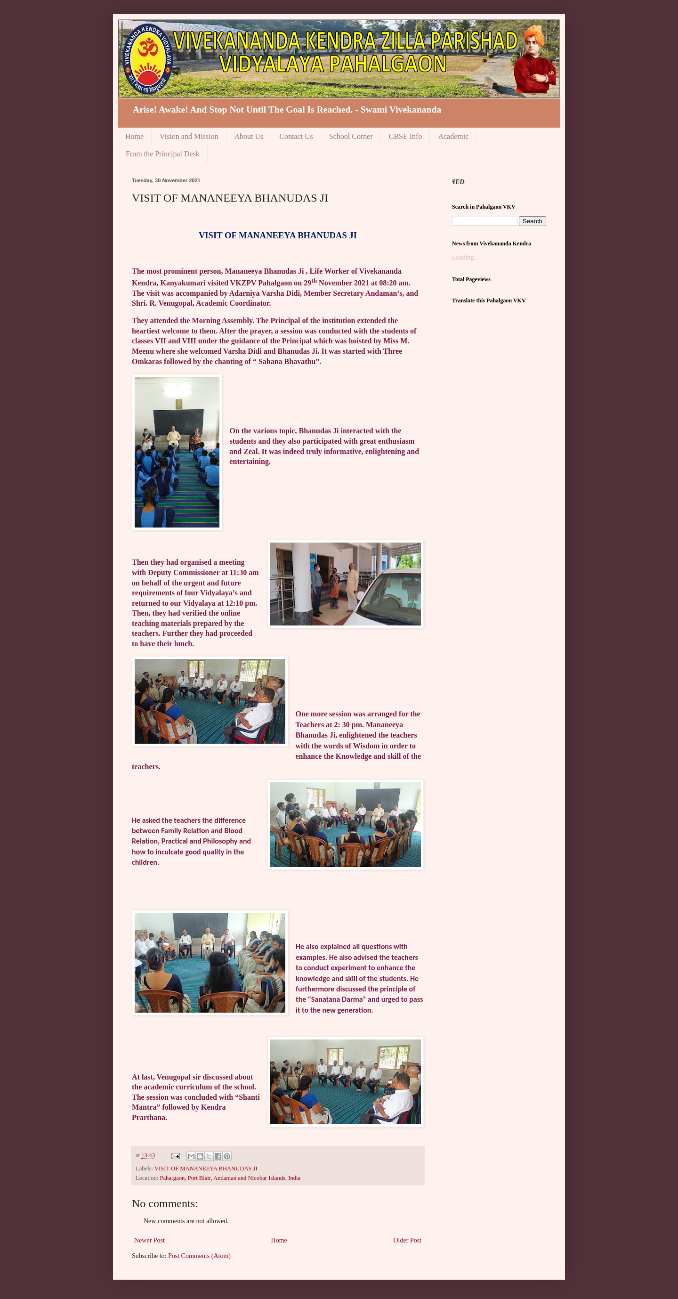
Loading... (465, 257)
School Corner (351, 136)
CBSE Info (405, 136)
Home (134, 136)
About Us (249, 136)
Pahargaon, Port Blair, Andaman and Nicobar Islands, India (230, 1178)
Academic (453, 136)
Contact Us (296, 136)
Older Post (408, 1240)
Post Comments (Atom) (199, 1255)
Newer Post (149, 1240)
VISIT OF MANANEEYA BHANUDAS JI (206, 1168)
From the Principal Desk (163, 154)
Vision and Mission (189, 136)
